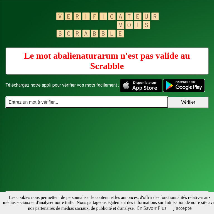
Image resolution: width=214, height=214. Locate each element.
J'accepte (182, 208)
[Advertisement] (107, 150)
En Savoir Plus (152, 208)
